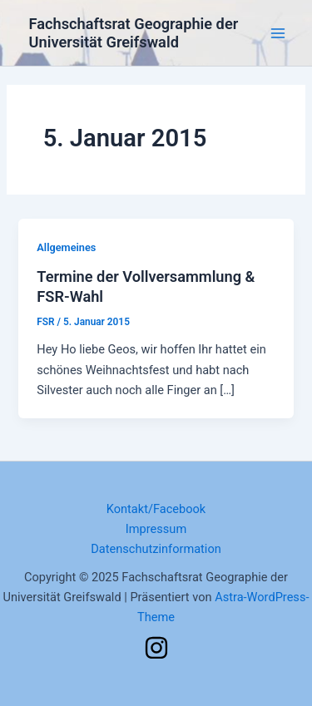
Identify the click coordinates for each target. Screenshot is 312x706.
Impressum (156, 528)
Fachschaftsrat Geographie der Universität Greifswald (134, 33)
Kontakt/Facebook (156, 508)
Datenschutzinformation (156, 548)
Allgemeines (66, 247)
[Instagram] (156, 647)
